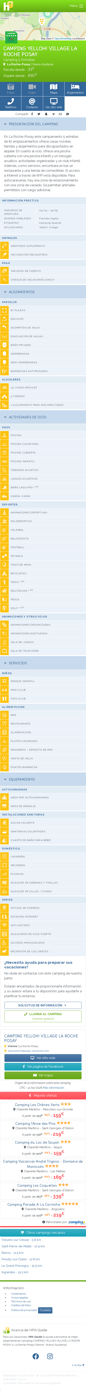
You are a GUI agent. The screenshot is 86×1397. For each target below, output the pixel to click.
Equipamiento (19, 779)
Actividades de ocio (25, 417)
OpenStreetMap (63, 38)
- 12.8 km (21, 1259)
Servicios (15, 663)
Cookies (45, 1310)
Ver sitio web (43, 1058)
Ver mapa (43, 1075)
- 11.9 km (12, 1252)
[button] (10, 103)
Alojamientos (19, 292)
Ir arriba (78, 1365)
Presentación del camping (31, 124)
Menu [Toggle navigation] (77, 6)
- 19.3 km (15, 1272)
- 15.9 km (22, 1265)
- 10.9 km (23, 1246)
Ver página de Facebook (43, 1067)
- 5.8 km (21, 1239)
